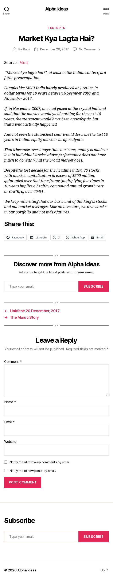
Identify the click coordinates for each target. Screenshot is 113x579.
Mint (23, 62)
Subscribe (93, 286)
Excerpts (56, 28)
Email (9, 422)
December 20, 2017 (54, 49)
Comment (13, 362)
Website (10, 442)
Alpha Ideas (56, 9)
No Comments (89, 49)
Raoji (26, 49)
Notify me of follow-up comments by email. (39, 462)
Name (10, 402)
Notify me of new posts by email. (32, 471)
